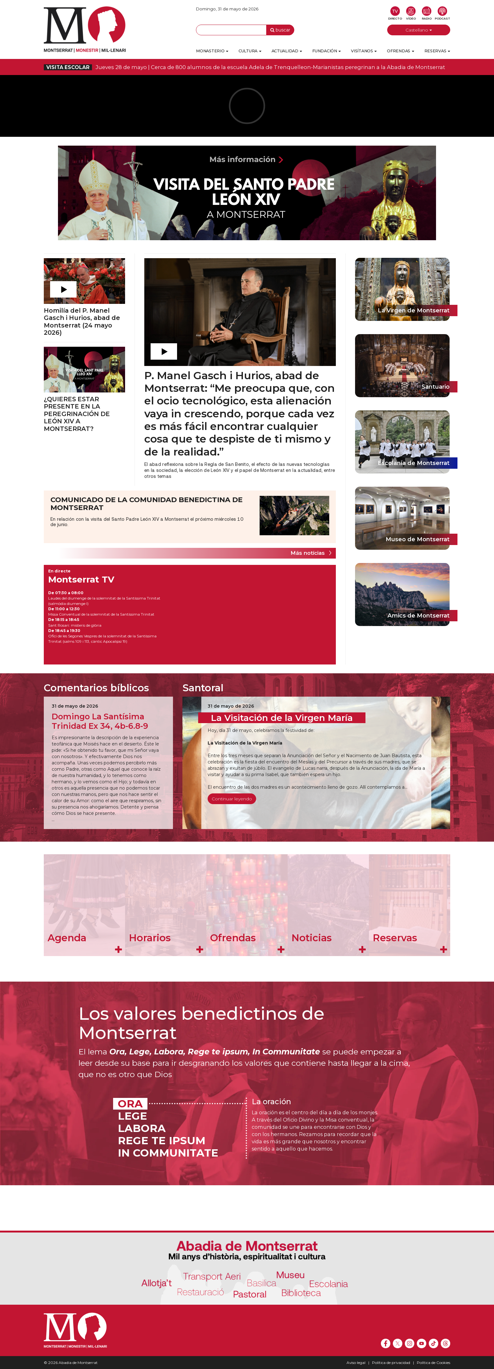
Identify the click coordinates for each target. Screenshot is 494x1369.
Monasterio (212, 51)
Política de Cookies (433, 1362)
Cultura (249, 51)
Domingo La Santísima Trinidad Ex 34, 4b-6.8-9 (100, 721)
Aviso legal (356, 1362)
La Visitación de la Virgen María (282, 717)
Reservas (437, 51)
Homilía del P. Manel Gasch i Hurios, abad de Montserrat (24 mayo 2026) (82, 322)
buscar (280, 30)
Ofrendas (400, 51)
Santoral (202, 688)
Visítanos (364, 51)
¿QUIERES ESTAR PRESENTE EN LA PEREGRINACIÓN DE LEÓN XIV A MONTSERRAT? (77, 413)
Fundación (326, 51)
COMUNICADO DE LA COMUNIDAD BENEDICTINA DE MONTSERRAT (146, 503)
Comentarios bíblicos (96, 688)
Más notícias (307, 553)
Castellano (418, 30)
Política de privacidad (391, 1362)
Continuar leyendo (232, 799)
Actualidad (287, 51)
